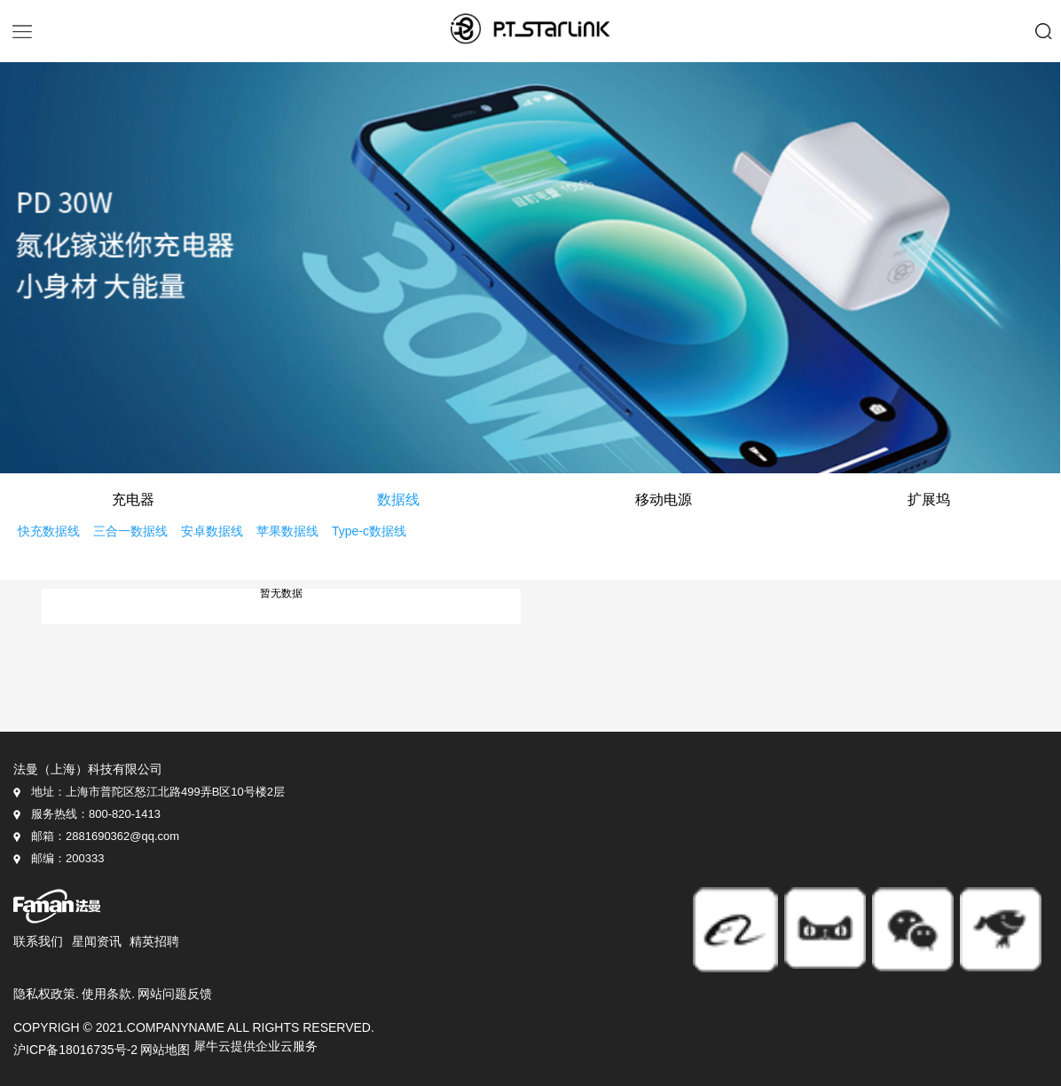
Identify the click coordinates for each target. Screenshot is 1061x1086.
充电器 (133, 500)
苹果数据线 (287, 532)
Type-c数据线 (369, 532)
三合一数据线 (130, 532)
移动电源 (663, 500)
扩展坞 (929, 500)
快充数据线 (49, 532)
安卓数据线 (212, 532)
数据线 (398, 500)
